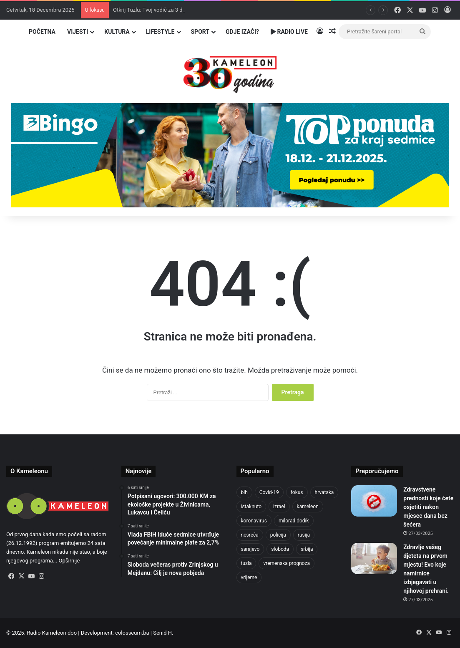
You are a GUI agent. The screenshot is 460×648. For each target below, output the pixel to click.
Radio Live (289, 31)
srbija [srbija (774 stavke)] (307, 549)
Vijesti (77, 31)
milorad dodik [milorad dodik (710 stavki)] (294, 521)
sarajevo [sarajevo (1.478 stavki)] (250, 549)
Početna (42, 31)
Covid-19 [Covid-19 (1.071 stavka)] (269, 492)
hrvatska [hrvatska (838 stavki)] (324, 492)
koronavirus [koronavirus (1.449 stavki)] (254, 521)
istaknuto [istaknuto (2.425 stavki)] (251, 506)
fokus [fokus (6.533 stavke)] (297, 492)
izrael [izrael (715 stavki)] (279, 506)
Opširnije (69, 560)
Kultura (116, 31)
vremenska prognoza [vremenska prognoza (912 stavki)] (286, 563)
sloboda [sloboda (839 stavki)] (280, 549)
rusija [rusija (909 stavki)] (304, 535)
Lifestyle (160, 31)
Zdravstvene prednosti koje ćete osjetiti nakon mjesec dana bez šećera (428, 507)
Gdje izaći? (242, 31)
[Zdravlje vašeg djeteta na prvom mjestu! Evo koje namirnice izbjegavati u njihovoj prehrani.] (374, 558)
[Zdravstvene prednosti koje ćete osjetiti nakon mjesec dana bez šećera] (374, 501)
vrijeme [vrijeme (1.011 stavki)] (249, 577)
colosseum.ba (132, 633)
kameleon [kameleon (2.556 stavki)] (308, 506)
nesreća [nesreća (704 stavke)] (250, 535)
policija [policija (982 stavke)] (278, 535)
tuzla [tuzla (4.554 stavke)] (246, 563)
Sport (200, 31)
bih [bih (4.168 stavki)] (244, 492)
